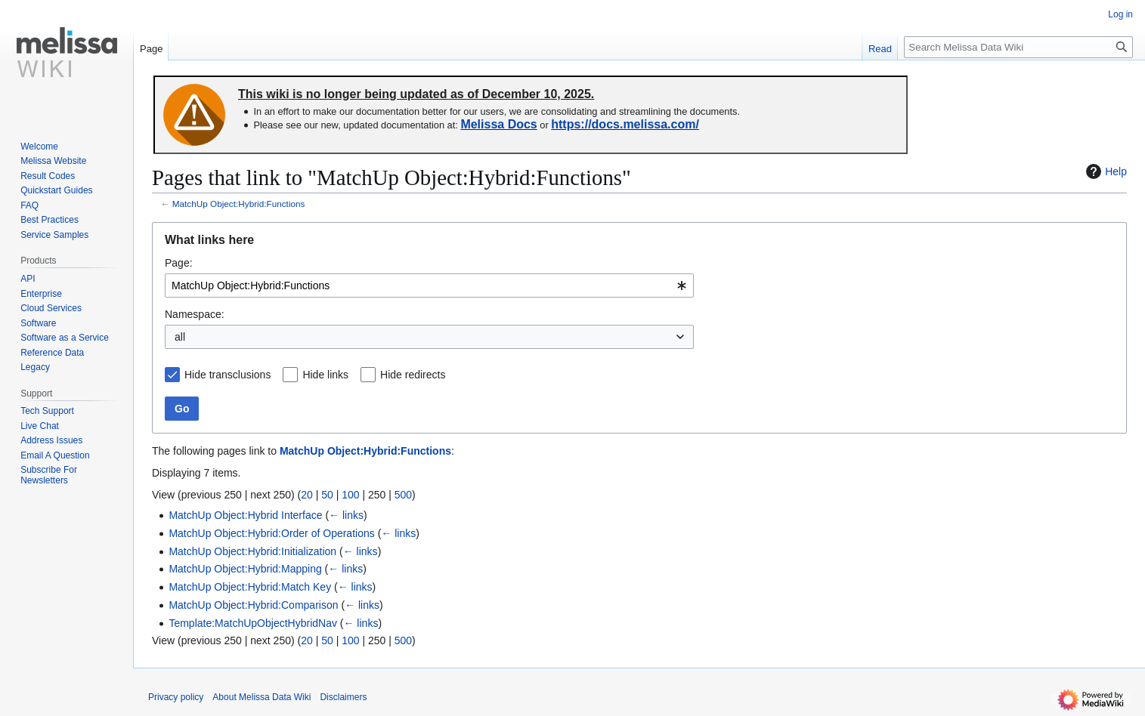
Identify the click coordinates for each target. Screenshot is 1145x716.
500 (403, 495)
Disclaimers (343, 697)
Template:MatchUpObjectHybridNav (253, 623)
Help (1104, 171)
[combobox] (429, 285)
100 (350, 495)
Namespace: (194, 314)
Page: (179, 263)
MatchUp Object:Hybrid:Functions (238, 203)
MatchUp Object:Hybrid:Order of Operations (271, 533)
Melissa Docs (498, 124)
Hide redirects (412, 375)
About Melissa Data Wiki (261, 697)
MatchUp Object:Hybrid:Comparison (253, 605)
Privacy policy (175, 697)
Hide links (325, 375)
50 (327, 495)
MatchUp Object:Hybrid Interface (245, 515)
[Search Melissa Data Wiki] (1018, 47)
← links (346, 515)
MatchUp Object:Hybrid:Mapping (245, 569)
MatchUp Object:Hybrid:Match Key (250, 587)
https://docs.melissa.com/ (625, 124)
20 (307, 495)
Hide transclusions (227, 375)
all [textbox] (180, 337)
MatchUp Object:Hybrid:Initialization (252, 551)
